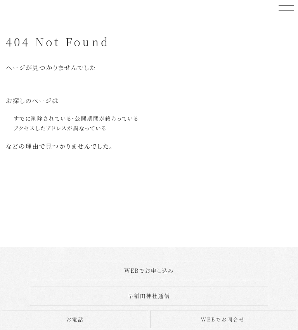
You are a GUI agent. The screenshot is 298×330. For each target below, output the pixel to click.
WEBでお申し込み (149, 270)
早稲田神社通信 (149, 296)
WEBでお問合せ (223, 319)
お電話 (75, 319)
